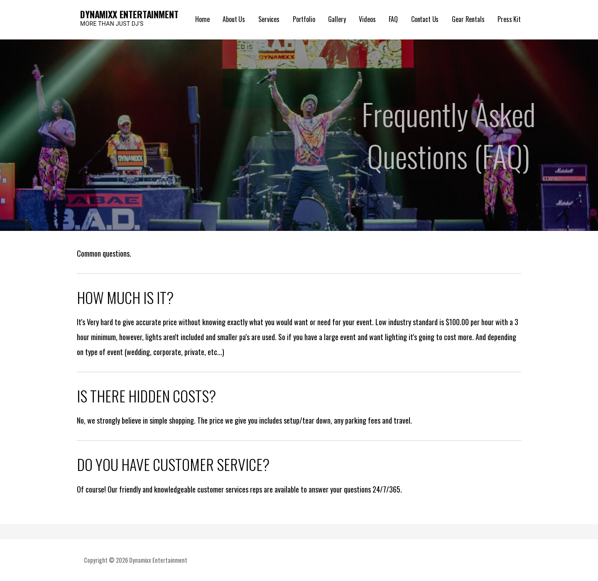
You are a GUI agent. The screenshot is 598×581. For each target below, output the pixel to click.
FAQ (393, 19)
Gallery (337, 19)
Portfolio (304, 19)
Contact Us (425, 19)
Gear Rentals (468, 19)
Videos (367, 19)
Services (268, 19)
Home (202, 19)
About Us (234, 19)
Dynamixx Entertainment (129, 14)
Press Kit (509, 19)
